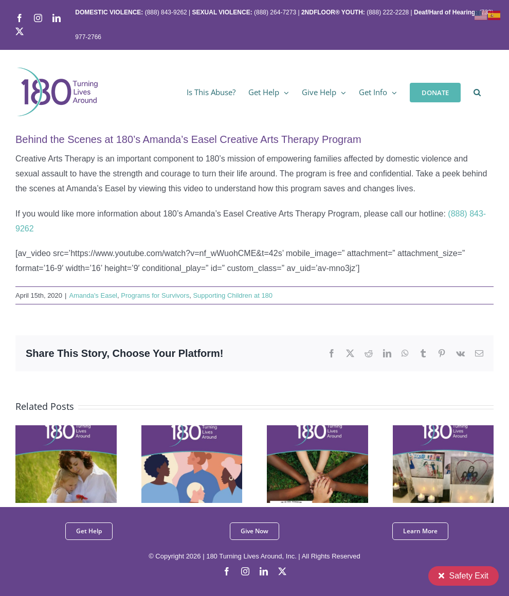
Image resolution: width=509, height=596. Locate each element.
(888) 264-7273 (275, 12)
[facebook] (227, 571)
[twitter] (282, 571)
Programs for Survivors (155, 295)
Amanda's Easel (93, 295)
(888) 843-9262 (165, 12)
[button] (477, 91)
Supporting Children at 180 (232, 295)
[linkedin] (264, 571)
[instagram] (245, 571)
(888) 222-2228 (388, 12)
